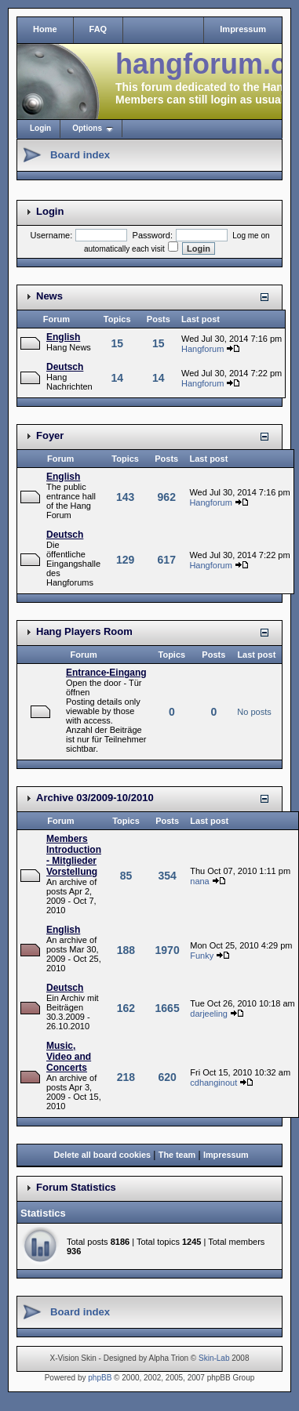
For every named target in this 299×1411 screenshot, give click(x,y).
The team (177, 1154)
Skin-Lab (214, 1358)
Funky (201, 955)
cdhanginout (213, 1082)
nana (199, 881)
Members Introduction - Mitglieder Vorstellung (73, 855)
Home (45, 29)
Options (87, 128)
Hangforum (202, 349)
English (63, 337)
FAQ (98, 29)
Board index (80, 155)
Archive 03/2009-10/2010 (95, 797)
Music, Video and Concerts (68, 1056)
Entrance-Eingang (106, 672)
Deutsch (64, 366)
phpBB (99, 1377)
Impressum (243, 29)
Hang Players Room (84, 631)
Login (40, 128)
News (49, 296)
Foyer (50, 435)
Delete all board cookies (102, 1154)
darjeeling (209, 1013)
